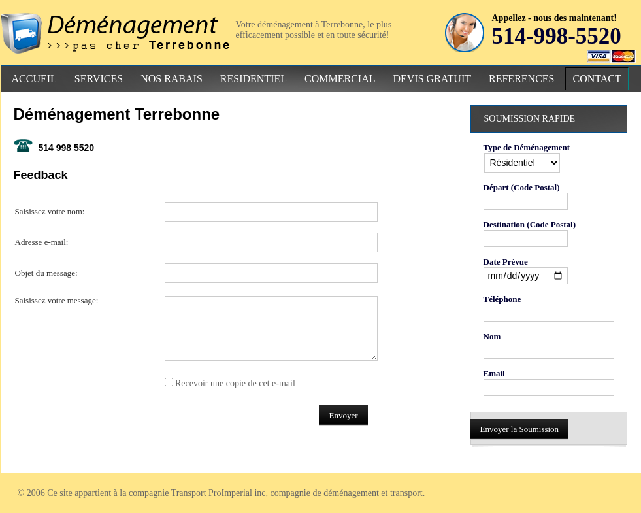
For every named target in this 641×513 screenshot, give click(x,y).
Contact (596, 78)
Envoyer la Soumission (519, 429)
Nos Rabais (171, 78)
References (521, 78)
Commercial (339, 78)
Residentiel (253, 78)
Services (98, 78)
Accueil (34, 78)
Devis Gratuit (432, 78)
